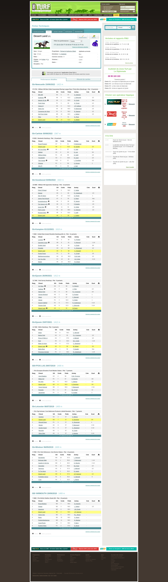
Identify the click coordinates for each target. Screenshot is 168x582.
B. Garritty (77, 146)
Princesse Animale (43, 352)
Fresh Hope (41, 103)
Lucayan (40, 240)
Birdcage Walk (42, 460)
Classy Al (40, 106)
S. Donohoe (75, 384)
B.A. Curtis (76, 341)
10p (62, 44)
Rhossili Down (43, 422)
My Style (40, 381)
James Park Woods (43, 198)
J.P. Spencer (77, 474)
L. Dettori (76, 114)
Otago (40, 297)
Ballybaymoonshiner (44, 256)
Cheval (59, 556)
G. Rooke (76, 196)
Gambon (41, 417)
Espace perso (108, 15)
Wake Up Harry (42, 343)
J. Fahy (75, 289)
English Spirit (42, 245)
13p (58, 44)
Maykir (40, 262)
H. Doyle (76, 245)
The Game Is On (43, 204)
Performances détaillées (49, 79)
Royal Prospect (42, 144)
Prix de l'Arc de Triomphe (117, 566)
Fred (39, 341)
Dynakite (40, 248)
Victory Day (41, 515)
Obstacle (103, 557)
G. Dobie (76, 207)
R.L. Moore (77, 515)
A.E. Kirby (77, 259)
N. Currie (76, 100)
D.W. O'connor (76, 376)
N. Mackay (77, 520)
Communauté (98, 15)
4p (74, 44)
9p (68, 44)
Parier (116, 15)
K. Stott (76, 149)
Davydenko (41, 457)
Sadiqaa (40, 289)
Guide (112, 562)
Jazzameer (41, 392)
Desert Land (41, 119)
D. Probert (77, 239)
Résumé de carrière (83, 79)
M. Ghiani (77, 262)
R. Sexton (77, 201)
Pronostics (51, 15)
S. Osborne (77, 95)
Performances (62, 15)
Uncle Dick (41, 207)
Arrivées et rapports (91, 559)
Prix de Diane (114, 565)
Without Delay (42, 155)
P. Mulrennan (78, 108)
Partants (88, 557)
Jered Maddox (42, 376)
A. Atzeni (76, 517)
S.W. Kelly (77, 256)
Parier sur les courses (116, 556)
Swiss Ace (41, 108)
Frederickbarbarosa (43, 520)
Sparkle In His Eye (43, 463)
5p (66, 44)
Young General (42, 387)
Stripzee (40, 163)
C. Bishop (74, 381)
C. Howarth (77, 251)
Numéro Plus (89, 560)
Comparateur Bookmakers (117, 557)
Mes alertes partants (108, 8)
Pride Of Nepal (42, 190)
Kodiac (43, 59)
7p (78, 44)
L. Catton (76, 215)
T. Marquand (75, 387)
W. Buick (75, 308)
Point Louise (41, 210)
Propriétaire (60, 560)
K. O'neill (77, 253)
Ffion (39, 117)
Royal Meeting (42, 504)
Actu (90, 15)
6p (70, 44)
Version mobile (59, 573)
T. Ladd (76, 212)
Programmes (42, 15)
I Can (39, 479)
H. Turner (77, 103)
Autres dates (36, 560)
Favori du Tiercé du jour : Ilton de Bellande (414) (122, 140)
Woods (41, 425)
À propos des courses (127, 15)
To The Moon (42, 471)
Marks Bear (41, 349)
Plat (102, 556)
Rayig (40, 517)
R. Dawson (77, 111)
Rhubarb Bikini (42, 212)
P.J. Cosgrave (76, 292)
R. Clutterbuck (78, 193)
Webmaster (35, 573)
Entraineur (59, 559)
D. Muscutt (77, 242)
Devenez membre (105, 4)
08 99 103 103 (114, 76)
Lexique (113, 560)
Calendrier (113, 569)
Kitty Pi (40, 166)
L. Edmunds (77, 97)
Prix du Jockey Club (116, 568)
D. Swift (76, 155)
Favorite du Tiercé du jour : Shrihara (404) (123, 157)
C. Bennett (76, 297)
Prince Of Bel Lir (43, 338)
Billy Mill (40, 95)
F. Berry (76, 523)
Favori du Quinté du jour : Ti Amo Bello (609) (124, 152)
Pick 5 (46, 562)
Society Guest (43, 428)
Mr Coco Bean (42, 149)
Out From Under (42, 114)
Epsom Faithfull (42, 303)
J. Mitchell (76, 338)
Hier (34, 556)
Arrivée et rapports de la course (93, 125)
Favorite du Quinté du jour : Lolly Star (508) (123, 162)
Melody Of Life (42, 100)
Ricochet (41, 430)
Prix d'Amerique (115, 563)
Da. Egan (76, 466)
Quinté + (47, 560)
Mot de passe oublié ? (124, 11)
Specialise (41, 466)
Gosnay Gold (42, 305)
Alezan (40, 300)
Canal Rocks (42, 523)
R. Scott (76, 158)
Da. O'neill (75, 390)
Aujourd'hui (35, 557)
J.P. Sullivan (77, 106)
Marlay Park (41, 292)
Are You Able (42, 259)
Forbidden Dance (43, 477)
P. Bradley (77, 204)
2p (59, 44)
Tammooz (41, 468)
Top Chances (48, 559)
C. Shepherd (76, 343)
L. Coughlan (77, 160)
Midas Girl (41, 379)
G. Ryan (76, 117)
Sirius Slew (42, 433)
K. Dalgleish (63, 54)
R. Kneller (74, 392)
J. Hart (76, 166)
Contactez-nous (40, 573)
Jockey (59, 557)
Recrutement (46, 573)
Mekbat (40, 152)
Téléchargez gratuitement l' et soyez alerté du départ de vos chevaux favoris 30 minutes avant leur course (68, 73)
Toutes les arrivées (129, 62)
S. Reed (76, 198)
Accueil (33, 15)
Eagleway (41, 97)
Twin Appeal (41, 160)
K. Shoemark (78, 248)
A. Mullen (77, 119)
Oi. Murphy (77, 504)
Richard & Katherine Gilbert (68, 51)
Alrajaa (40, 506)
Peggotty (41, 390)
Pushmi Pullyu (42, 525)
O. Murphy (75, 379)
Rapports (75, 15)
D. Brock (76, 525)
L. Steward (77, 457)
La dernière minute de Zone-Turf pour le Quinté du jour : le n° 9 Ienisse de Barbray (123, 146)
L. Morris (76, 479)
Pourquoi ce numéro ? (120, 79)
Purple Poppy (42, 253)
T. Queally (76, 349)
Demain (35, 559)
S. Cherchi (76, 286)
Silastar (40, 193)
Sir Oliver (41, 286)
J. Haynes (75, 433)
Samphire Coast (42, 242)
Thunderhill (41, 158)
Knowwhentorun (42, 201)
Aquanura (41, 509)
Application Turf (52, 573)
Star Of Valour (42, 196)
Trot (102, 559)
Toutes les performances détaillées (80, 47)
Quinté (85, 15)
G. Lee (76, 152)
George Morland (43, 294)
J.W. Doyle (77, 509)
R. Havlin (76, 471)
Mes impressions (107, 9)
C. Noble (76, 190)
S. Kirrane (77, 163)
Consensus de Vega (44, 111)
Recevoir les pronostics (108, 6)
